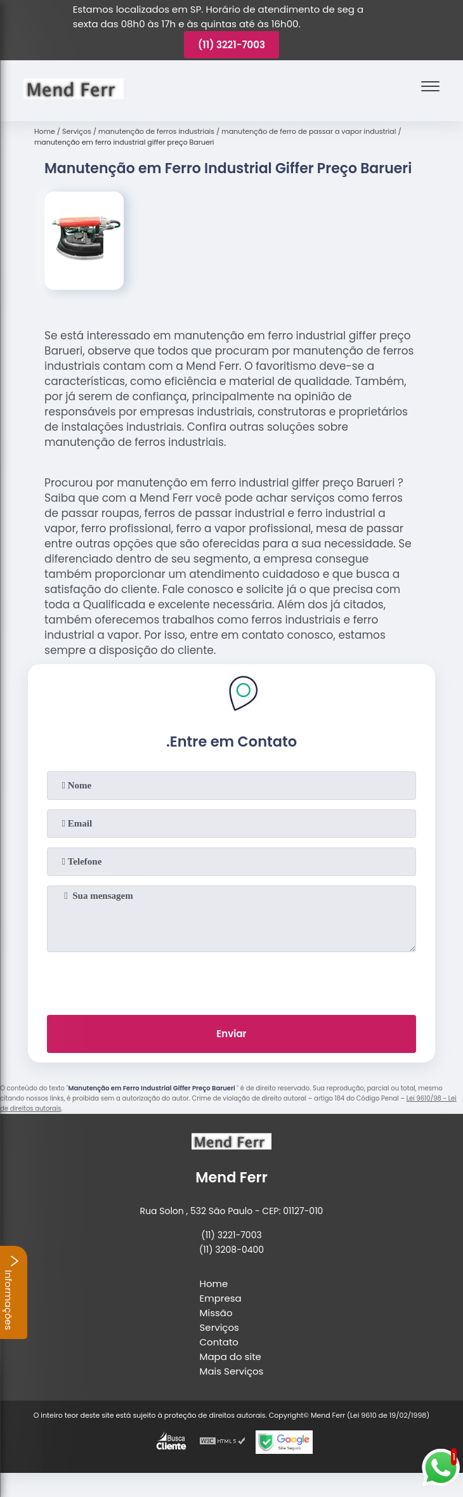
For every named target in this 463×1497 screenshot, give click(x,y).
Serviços (219, 1327)
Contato (219, 1342)
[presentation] (231, 980)
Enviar (231, 1033)
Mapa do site (230, 1356)
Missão (216, 1312)
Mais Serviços (232, 1371)
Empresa (221, 1298)
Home (214, 1283)
